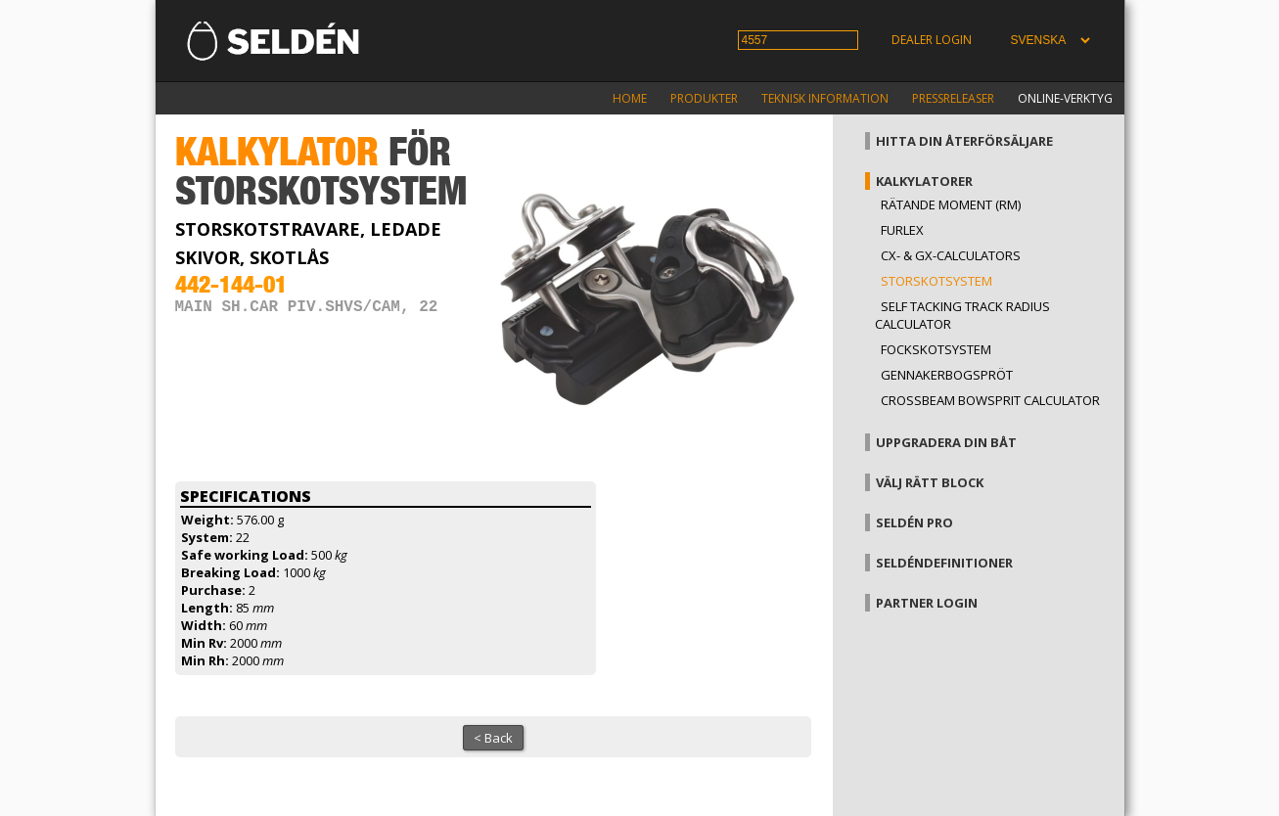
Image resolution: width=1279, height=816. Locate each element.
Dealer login (931, 39)
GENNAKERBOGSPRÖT (947, 375)
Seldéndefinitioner (944, 562)
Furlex (902, 230)
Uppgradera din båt (946, 442)
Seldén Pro (914, 522)
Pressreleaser (953, 98)
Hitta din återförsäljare (964, 141)
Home (630, 98)
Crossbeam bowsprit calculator (990, 400)
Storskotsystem (936, 281)
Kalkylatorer (924, 181)
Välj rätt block (929, 482)
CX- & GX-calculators (951, 255)
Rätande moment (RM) (951, 204)
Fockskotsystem (936, 349)
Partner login (927, 603)
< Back (493, 738)
